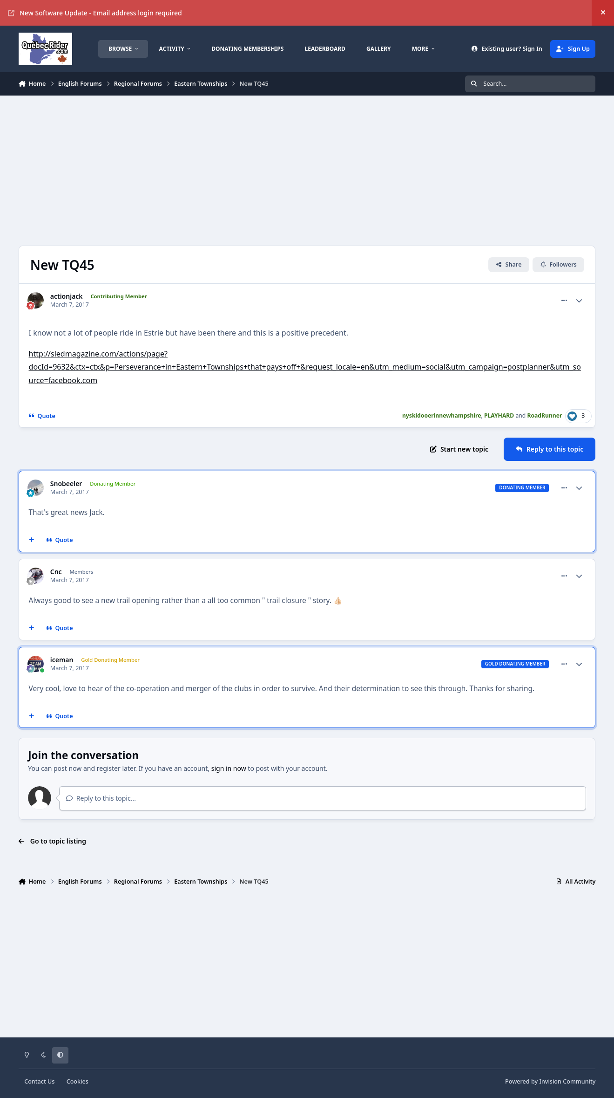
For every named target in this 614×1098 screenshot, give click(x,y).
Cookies (77, 1081)
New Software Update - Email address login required (95, 12)
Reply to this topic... (101, 798)
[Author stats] (579, 300)
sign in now (228, 768)
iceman (62, 660)
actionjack (66, 296)
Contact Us (39, 1081)
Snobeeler (66, 484)
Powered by (550, 1081)
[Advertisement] (298, 170)
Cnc (56, 572)
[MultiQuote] (31, 540)
